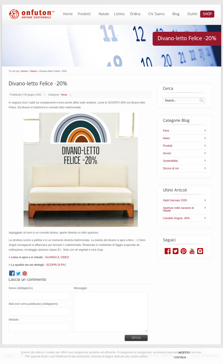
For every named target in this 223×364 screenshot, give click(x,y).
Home (24, 71)
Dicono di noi (171, 168)
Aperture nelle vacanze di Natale (178, 209)
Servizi (167, 153)
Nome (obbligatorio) (21, 288)
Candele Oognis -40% (176, 218)
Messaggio (80, 288)
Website (14, 319)
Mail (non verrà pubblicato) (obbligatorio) (33, 304)
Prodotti (167, 145)
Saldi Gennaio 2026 (175, 200)
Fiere (166, 130)
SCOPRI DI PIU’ (56, 264)
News (33, 71)
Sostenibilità (170, 160)
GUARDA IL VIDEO (57, 257)
